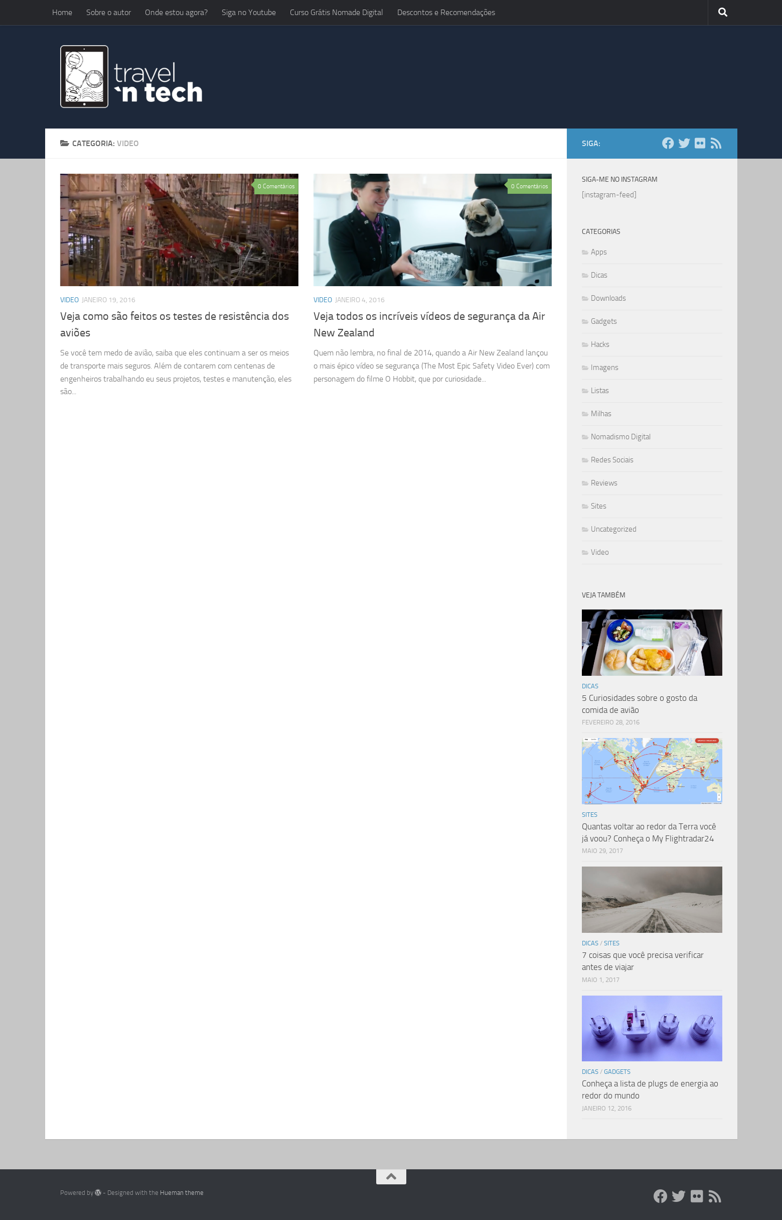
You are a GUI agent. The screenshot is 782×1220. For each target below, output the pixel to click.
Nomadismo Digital (621, 436)
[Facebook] (668, 143)
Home (62, 12)
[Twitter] (684, 143)
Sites (598, 506)
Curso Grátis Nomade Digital (336, 12)
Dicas (599, 275)
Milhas (601, 413)
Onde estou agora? (176, 12)
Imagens (604, 367)
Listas (600, 390)
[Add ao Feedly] (716, 143)
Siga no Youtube (249, 12)
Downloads (608, 298)
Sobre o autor (108, 12)
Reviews (604, 482)
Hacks (600, 344)
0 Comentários (276, 186)
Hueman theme (182, 1192)
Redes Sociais (612, 459)
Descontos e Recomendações (446, 12)
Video (69, 300)
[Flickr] (700, 143)
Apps (599, 252)
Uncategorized (614, 529)
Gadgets (604, 321)
